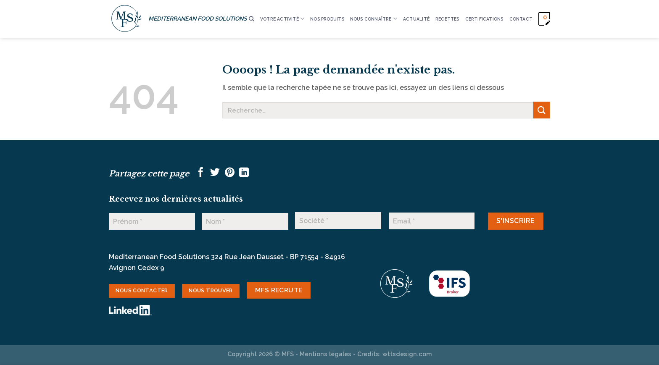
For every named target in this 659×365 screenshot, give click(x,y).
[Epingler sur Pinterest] (230, 173)
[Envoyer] (541, 110)
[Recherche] (251, 19)
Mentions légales (325, 353)
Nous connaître (373, 19)
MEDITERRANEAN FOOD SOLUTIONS (197, 18)
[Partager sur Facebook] (201, 173)
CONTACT (520, 18)
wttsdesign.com (407, 353)
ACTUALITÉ (416, 18)
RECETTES (447, 18)
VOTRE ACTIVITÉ (282, 19)
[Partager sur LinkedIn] (244, 173)
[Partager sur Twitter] (215, 173)
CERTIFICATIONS (484, 18)
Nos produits (327, 18)
